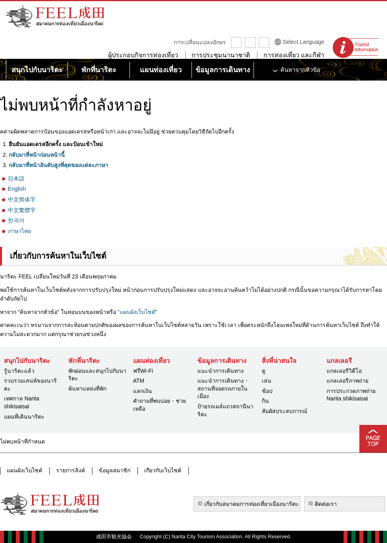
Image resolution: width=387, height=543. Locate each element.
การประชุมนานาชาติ (221, 55)
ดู (263, 371)
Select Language (303, 42)
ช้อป (267, 391)
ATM (139, 381)
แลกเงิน (142, 391)
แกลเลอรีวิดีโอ (344, 371)
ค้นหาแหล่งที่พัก (87, 388)
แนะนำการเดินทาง (220, 371)
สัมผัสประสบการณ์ (284, 411)
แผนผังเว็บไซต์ (24, 471)
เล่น (266, 381)
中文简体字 (22, 199)
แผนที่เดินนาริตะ (24, 416)
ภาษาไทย (19, 231)
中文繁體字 (22, 210)
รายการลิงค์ (69, 471)
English (17, 189)
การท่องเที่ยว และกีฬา (293, 55)
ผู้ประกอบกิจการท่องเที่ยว (143, 55)
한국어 (16, 220)
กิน (265, 401)
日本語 (16, 178)
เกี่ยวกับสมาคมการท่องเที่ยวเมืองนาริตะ (251, 504)
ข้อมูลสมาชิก (113, 471)
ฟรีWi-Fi (143, 371)
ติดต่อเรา (326, 504)
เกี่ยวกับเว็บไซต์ (160, 471)
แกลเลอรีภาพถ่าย (347, 381)
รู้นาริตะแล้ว (19, 371)
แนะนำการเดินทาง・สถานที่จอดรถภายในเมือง (223, 388)
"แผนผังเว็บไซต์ (135, 312)
